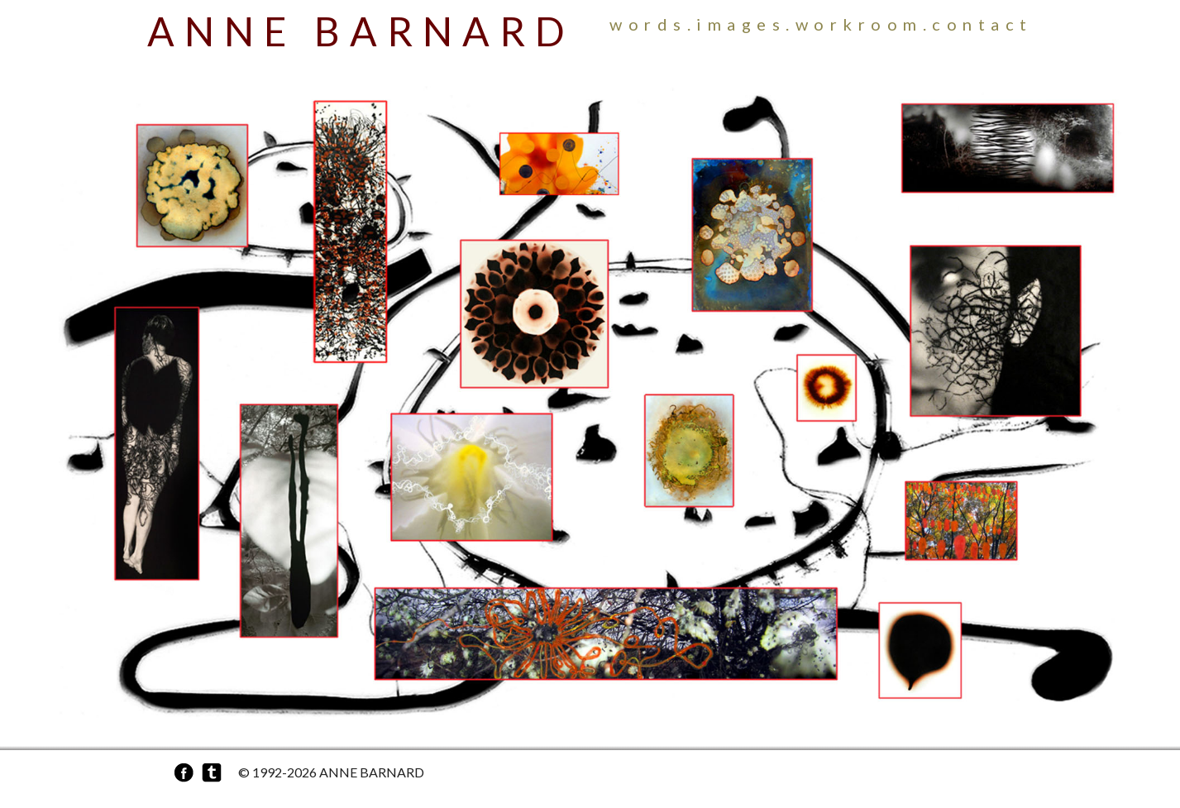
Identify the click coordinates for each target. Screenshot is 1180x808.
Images (741, 24)
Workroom (859, 24)
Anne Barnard (361, 31)
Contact (982, 24)
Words (648, 24)
